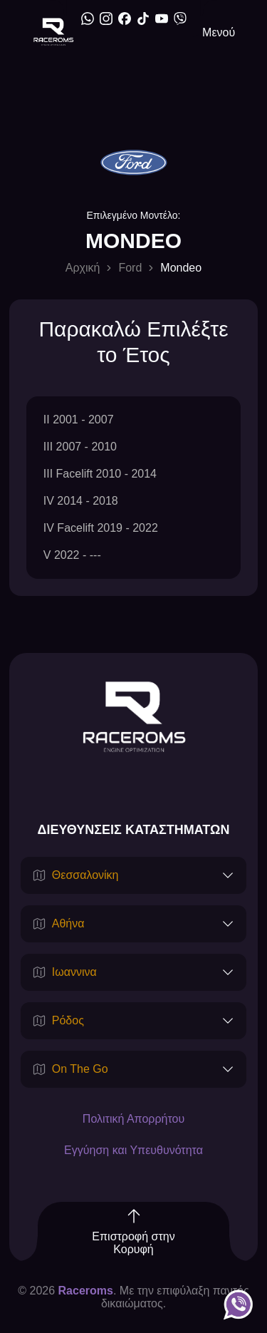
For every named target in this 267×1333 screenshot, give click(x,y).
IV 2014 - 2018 (80, 501)
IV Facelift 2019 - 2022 (100, 528)
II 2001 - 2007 (78, 419)
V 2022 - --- (72, 555)
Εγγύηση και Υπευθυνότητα (133, 1150)
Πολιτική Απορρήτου (133, 1119)
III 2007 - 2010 (80, 447)
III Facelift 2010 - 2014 (100, 474)
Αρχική (83, 268)
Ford (130, 268)
